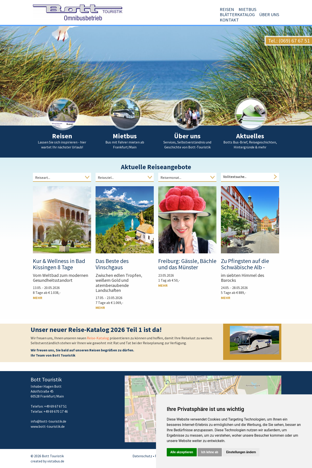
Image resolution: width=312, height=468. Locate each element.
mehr (37, 297)
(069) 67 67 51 (294, 40)
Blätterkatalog (213, 20)
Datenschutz (142, 456)
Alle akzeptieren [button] (181, 452)
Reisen (162, 20)
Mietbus (183, 20)
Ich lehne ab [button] (209, 452)
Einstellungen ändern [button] (241, 452)
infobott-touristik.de (48, 421)
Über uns (246, 20)
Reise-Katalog (98, 338)
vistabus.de (55, 461)
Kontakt (269, 20)
